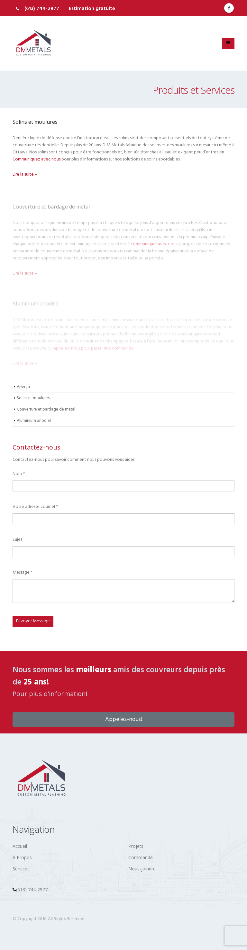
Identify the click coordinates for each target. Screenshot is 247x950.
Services (21, 869)
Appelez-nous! (123, 719)
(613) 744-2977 (41, 9)
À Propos (22, 857)
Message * (22, 572)
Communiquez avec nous (36, 159)
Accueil (20, 846)
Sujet (18, 539)
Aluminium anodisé (34, 420)
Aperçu (23, 386)
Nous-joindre (142, 869)
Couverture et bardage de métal (46, 409)
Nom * (19, 474)
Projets (135, 846)
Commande (140, 857)
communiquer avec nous (154, 246)
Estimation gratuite (92, 9)
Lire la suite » (25, 174)
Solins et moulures (33, 398)
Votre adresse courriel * (35, 506)
